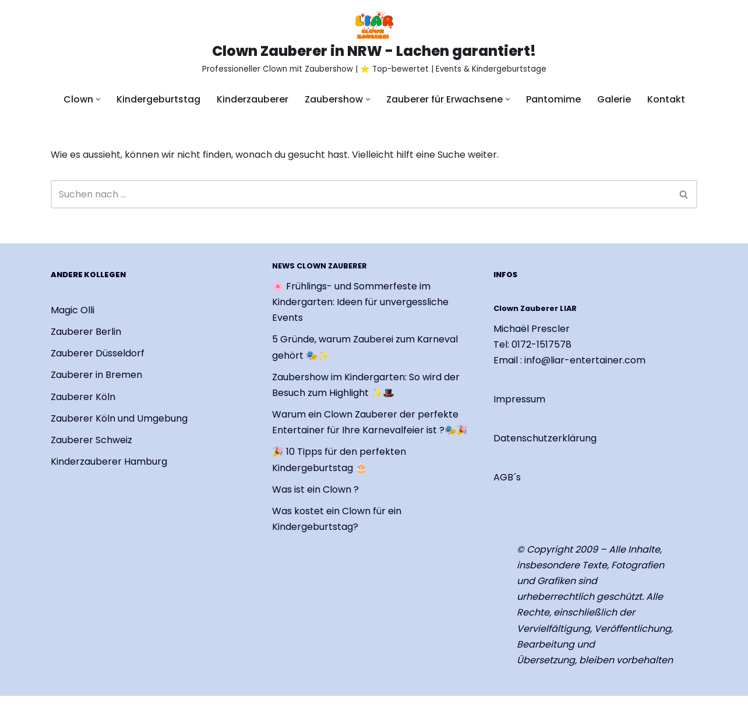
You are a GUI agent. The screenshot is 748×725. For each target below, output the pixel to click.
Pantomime (553, 99)
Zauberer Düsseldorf (97, 353)
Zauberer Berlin (86, 331)
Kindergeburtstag (158, 99)
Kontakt (666, 99)
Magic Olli (72, 310)
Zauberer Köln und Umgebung (119, 418)
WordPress (188, 710)
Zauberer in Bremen (96, 375)
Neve (62, 710)
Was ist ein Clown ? (315, 489)
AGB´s (507, 477)
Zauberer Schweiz (91, 440)
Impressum (519, 399)
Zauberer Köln (83, 397)
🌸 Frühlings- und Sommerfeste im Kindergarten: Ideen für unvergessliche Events (360, 302)
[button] (98, 99)
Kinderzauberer (252, 99)
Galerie (614, 99)
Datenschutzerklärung (545, 438)
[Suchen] (361, 194)
